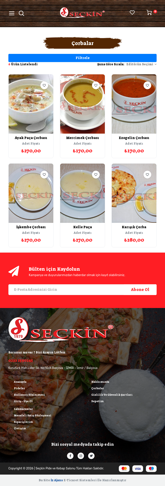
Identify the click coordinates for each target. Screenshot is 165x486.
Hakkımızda (97, 382)
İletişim (17, 428)
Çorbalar (95, 388)
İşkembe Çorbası (31, 227)
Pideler (16, 388)
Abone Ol (140, 289)
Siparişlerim (20, 422)
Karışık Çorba (134, 227)
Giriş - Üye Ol (20, 401)
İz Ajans (57, 480)
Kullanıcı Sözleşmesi (26, 395)
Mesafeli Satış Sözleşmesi (29, 415)
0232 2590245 (20, 360)
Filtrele (83, 58)
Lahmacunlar (20, 409)
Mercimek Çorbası (82, 138)
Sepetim (95, 401)
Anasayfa (17, 382)
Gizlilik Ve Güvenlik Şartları (109, 395)
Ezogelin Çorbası (134, 138)
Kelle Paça (82, 227)
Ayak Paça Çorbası (31, 138)
